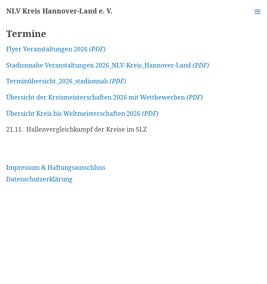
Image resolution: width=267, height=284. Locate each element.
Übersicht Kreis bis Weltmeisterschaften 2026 (73, 113)
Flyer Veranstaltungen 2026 (47, 49)
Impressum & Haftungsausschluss (55, 167)
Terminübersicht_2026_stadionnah (57, 81)
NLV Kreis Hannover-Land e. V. (59, 10)
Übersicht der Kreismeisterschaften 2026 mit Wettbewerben (95, 97)
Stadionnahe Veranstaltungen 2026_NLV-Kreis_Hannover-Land (98, 65)
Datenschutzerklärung (39, 179)
